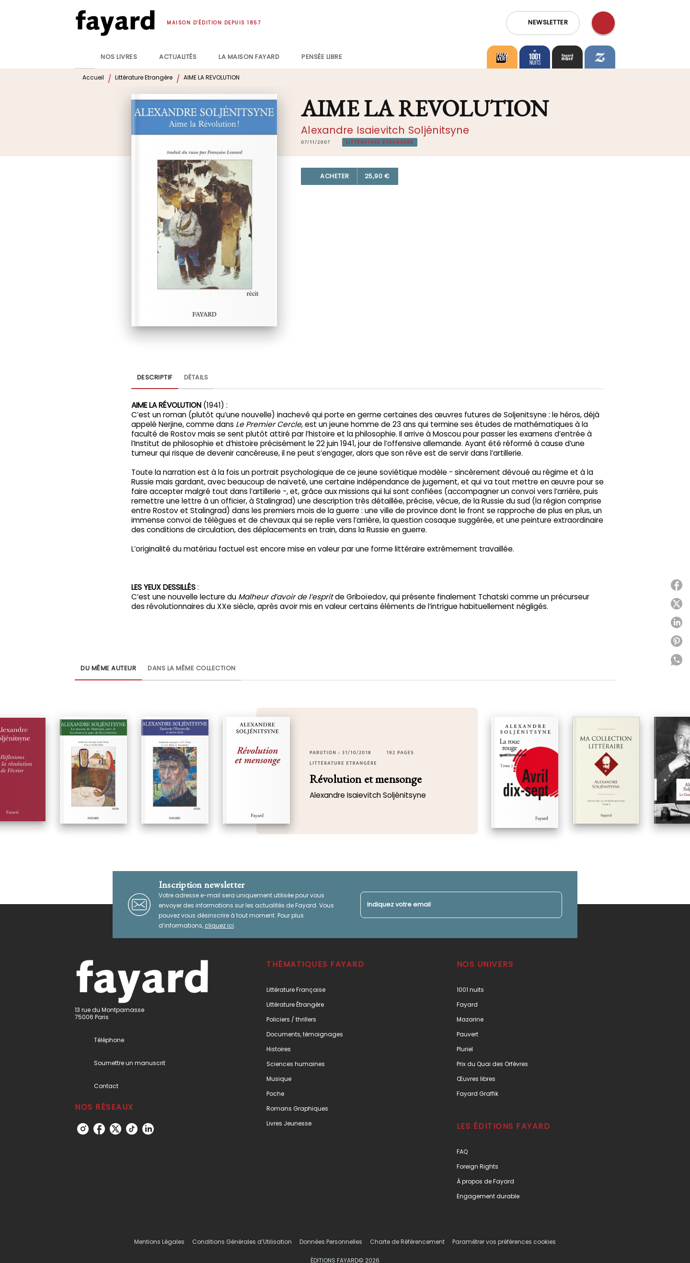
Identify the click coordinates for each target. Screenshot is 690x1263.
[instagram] (83, 1129)
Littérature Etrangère (143, 77)
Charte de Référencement (407, 1242)
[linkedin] (148, 1129)
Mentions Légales (159, 1242)
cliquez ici (219, 925)
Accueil (93, 77)
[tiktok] (132, 1129)
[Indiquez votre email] (449, 905)
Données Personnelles (330, 1242)
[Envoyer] (550, 904)
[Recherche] (603, 23)
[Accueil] (115, 23)
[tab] (85, 57)
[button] (543, 23)
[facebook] (99, 1129)
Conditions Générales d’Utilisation (242, 1242)
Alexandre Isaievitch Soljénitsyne (385, 130)
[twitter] (115, 1129)
